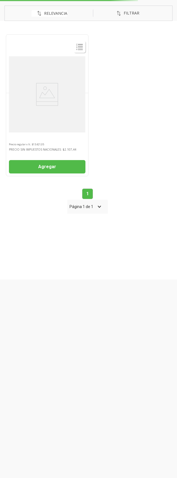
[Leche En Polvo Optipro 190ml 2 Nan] (47, 105)
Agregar (47, 166)
